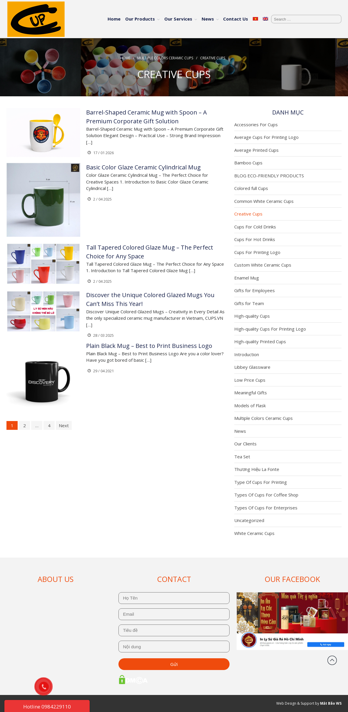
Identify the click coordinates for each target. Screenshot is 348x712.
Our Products (140, 19)
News (208, 19)
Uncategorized (249, 520)
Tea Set (242, 456)
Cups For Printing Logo (257, 252)
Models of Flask (250, 405)
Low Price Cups (249, 380)
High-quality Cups (252, 316)
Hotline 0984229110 (47, 706)
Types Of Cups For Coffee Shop (266, 495)
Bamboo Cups (248, 163)
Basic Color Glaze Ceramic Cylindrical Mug (143, 167)
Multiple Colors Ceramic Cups (165, 57)
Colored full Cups (251, 188)
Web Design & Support (295, 703)
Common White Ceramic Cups (264, 201)
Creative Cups (248, 214)
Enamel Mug (246, 278)
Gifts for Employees (254, 290)
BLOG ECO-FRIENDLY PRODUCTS (269, 176)
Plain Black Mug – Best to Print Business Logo (149, 346)
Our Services (178, 19)
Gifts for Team (249, 303)
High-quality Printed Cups (260, 341)
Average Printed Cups (256, 150)
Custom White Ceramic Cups (262, 265)
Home (114, 19)
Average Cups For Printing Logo (266, 137)
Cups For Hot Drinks (254, 239)
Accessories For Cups (256, 124)
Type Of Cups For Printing (260, 482)
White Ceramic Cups (254, 533)
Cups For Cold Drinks (255, 227)
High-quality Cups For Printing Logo (270, 329)
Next (64, 425)
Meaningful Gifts (250, 392)
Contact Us (235, 19)
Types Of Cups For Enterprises (265, 508)
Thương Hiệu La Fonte (256, 469)
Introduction (246, 354)
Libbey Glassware (252, 367)
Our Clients (245, 444)
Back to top (332, 660)
